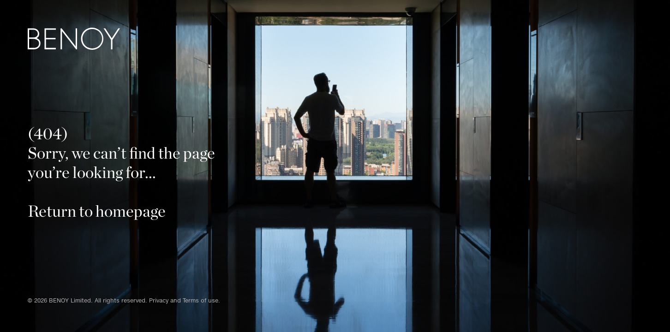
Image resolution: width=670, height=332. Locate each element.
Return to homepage (97, 211)
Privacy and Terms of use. (184, 300)
